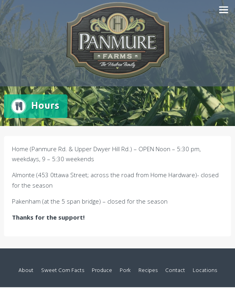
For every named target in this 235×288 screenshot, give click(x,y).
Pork (125, 270)
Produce (102, 270)
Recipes (148, 270)
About (26, 270)
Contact (175, 270)
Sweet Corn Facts (62, 270)
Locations (205, 270)
